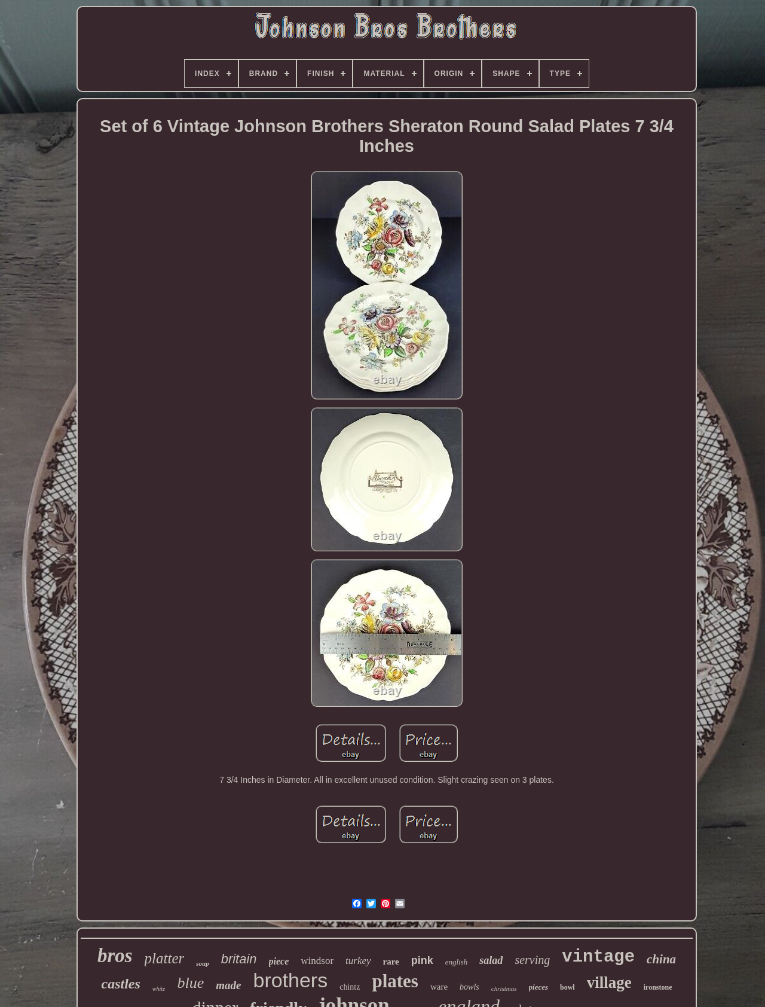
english (456, 961)
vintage (598, 957)
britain (239, 958)
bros (115, 955)
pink (422, 960)
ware (439, 986)
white (159, 988)
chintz (349, 986)
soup (202, 963)
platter (165, 958)
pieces (538, 986)
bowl (567, 987)
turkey (358, 960)
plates (395, 981)
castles (120, 983)
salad (491, 960)
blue (190, 982)
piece (279, 961)
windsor (317, 960)
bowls (469, 986)
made (228, 985)
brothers (290, 980)
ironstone (658, 987)
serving (532, 959)
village (609, 982)
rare (391, 961)
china (661, 959)
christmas (504, 988)
